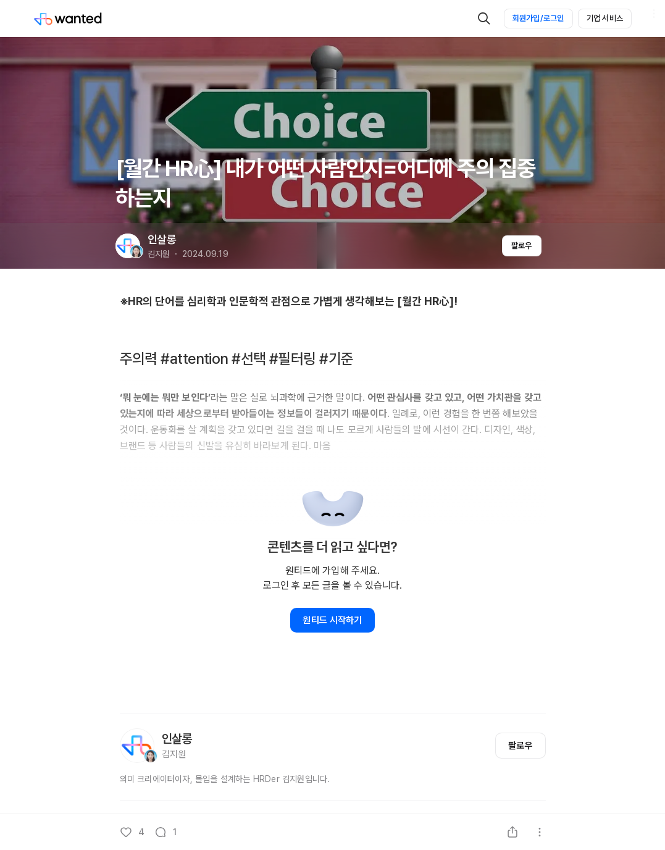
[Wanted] (67, 18)
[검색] (484, 18)
